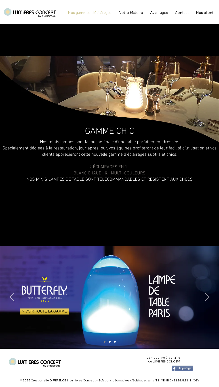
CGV (196, 380)
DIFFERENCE (58, 380)
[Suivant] (207, 297)
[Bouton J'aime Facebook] (205, 368)
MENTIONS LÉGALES (174, 380)
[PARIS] (104, 342)
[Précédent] (12, 297)
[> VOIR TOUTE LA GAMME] (44, 311)
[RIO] (110, 342)
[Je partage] (182, 368)
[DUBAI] (115, 342)
